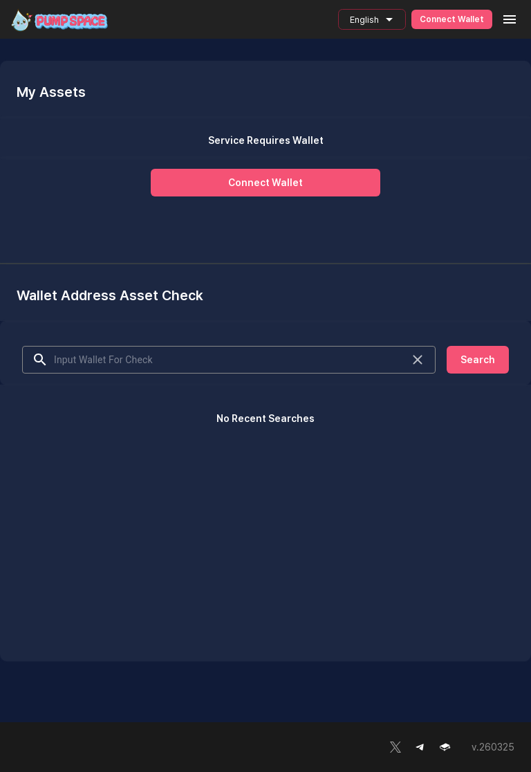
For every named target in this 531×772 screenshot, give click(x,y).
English (365, 20)
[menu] (509, 19)
